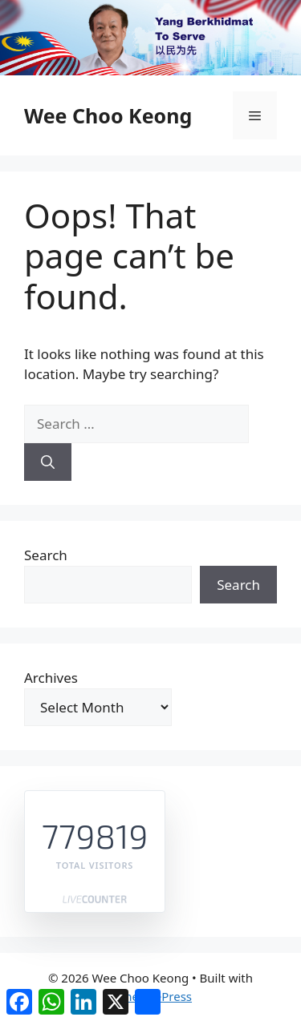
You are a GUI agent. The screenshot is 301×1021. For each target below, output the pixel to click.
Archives (51, 677)
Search (45, 555)
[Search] (47, 462)
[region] (150, 37)
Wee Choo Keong (108, 115)
